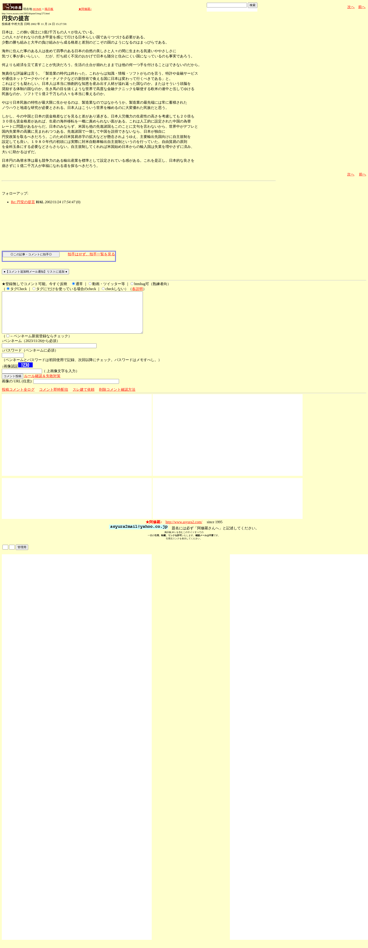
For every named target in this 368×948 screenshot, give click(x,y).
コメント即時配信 (53, 398)
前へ (362, 7)
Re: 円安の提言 (23, 202)
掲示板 (49, 9)
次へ (351, 7)
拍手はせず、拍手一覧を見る (91, 254)
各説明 (137, 289)
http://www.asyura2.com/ (184, 530)
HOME (37, 9)
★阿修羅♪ (85, 9)
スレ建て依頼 (83, 398)
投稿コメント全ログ (18, 398)
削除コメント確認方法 (117, 398)
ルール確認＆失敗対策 (42, 384)
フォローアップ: (15, 193)
